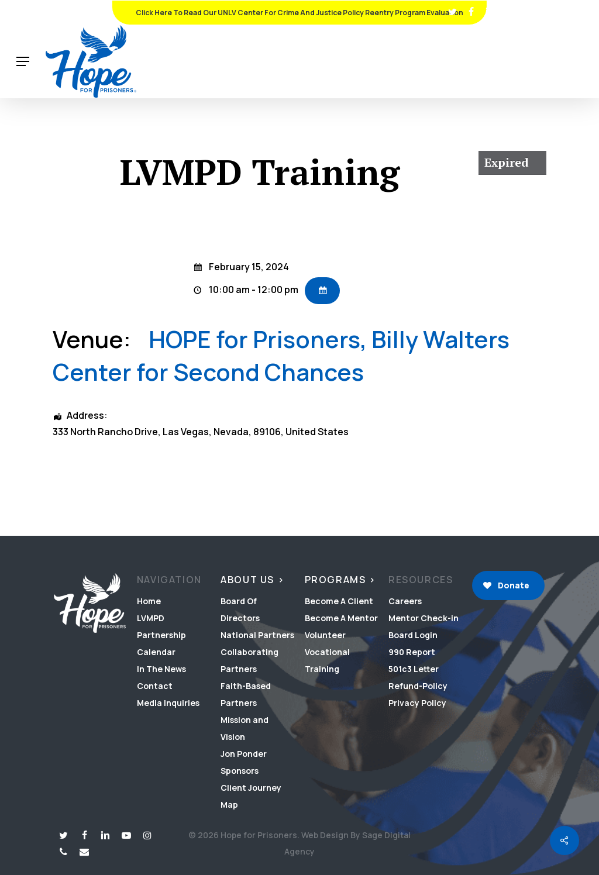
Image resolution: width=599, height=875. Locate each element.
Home (149, 601)
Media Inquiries (168, 702)
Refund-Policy (417, 685)
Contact (155, 685)
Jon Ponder (244, 753)
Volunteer (325, 634)
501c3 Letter (413, 668)
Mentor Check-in (423, 617)
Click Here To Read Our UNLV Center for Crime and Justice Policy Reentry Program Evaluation (299, 13)
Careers (405, 601)
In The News (161, 668)
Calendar (156, 651)
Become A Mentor (341, 617)
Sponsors (240, 770)
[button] (22, 62)
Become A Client (339, 601)
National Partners (257, 634)
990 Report (411, 651)
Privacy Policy (417, 702)
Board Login (413, 634)
